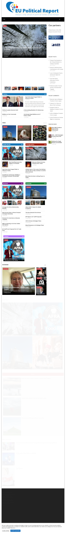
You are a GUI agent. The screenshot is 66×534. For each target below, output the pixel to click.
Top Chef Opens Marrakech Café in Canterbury (54, 80)
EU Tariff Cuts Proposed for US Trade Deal (11, 229)
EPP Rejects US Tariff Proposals (33, 216)
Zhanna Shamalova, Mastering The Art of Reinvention (41, 275)
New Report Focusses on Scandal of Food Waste (24, 139)
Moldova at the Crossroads (9, 114)
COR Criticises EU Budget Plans (33, 221)
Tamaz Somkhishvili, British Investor (41, 294)
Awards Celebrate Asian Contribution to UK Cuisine (10, 158)
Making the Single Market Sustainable (57, 142)
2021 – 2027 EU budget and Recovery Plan (57, 135)
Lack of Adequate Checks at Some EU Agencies (9, 139)
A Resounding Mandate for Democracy (33, 110)
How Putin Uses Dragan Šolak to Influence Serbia (33, 97)
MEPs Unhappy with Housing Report (40, 139)
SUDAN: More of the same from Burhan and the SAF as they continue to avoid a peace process (35, 171)
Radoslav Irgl (53, 99)
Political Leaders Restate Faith (10, 110)
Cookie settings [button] (5, 530)
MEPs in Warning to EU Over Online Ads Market (11, 224)
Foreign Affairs (30, 148)
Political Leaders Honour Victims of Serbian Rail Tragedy (56, 87)
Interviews (6, 268)
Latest (5, 26)
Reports (5, 126)
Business (5, 187)
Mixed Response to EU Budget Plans (34, 225)
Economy (29, 187)
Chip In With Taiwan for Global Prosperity (33, 207)
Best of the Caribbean (55, 105)
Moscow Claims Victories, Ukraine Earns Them (38, 163)
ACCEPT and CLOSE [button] (15, 530)
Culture (6, 240)
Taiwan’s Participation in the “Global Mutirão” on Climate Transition (22, 48)
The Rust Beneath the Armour (33, 212)
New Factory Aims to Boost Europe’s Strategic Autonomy (11, 213)
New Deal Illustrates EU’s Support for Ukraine (15, 163)
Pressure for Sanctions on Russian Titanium (11, 218)
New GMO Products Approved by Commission (57, 129)
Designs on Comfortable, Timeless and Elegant (16, 288)
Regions (5, 148)
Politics (5, 97)
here (14, 528)
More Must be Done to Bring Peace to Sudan (35, 177)
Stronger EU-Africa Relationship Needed (10, 207)
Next (46, 123)
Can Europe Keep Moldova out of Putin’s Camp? (32, 115)
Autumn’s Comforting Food (41, 284)
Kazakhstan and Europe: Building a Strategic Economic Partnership (11, 175)
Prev (44, 123)
